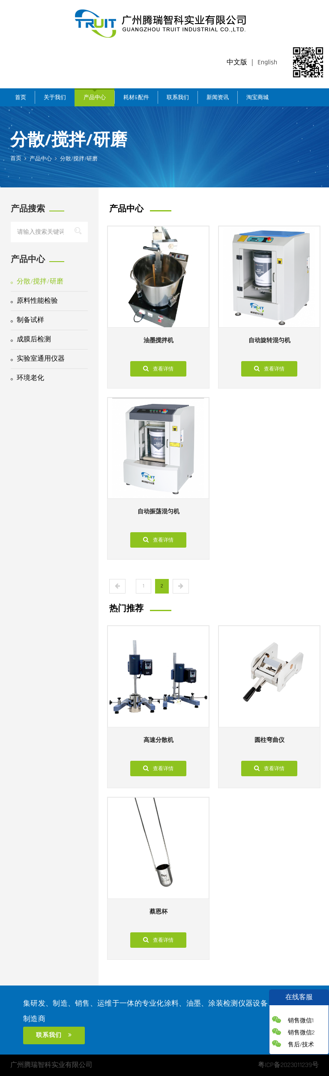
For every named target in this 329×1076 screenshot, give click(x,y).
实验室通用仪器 (38, 358)
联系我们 (178, 97)
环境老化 (27, 378)
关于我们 (55, 97)
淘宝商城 (257, 97)
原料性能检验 (34, 300)
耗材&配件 (136, 97)
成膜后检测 (31, 339)
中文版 (237, 62)
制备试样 (27, 320)
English (267, 62)
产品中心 (95, 97)
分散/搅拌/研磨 (37, 281)
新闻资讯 (217, 97)
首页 (20, 97)
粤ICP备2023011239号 (288, 1065)
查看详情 (158, 368)
